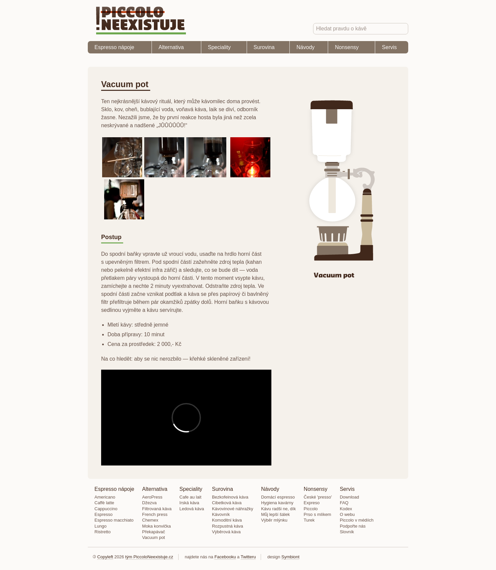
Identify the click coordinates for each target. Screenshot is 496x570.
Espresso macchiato (114, 520)
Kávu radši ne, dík (278, 508)
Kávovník (221, 514)
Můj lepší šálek (275, 514)
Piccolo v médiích (357, 520)
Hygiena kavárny (277, 502)
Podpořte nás (352, 526)
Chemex (150, 520)
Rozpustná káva (227, 526)
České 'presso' (318, 497)
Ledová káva (192, 508)
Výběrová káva (226, 531)
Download (349, 497)
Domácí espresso (278, 497)
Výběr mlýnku (274, 520)
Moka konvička (156, 526)
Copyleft (105, 556)
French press (155, 514)
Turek (309, 520)
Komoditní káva (227, 520)
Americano (104, 497)
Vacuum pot (153, 537)
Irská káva (189, 502)
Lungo (100, 526)
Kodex (346, 508)
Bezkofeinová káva (230, 497)
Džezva (149, 502)
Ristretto (102, 531)
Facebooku (225, 556)
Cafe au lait (191, 497)
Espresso (103, 514)
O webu (347, 514)
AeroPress (152, 497)
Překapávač (153, 531)
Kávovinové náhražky (232, 508)
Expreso (312, 502)
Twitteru (248, 556)
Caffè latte (104, 502)
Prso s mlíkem (317, 514)
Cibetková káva (227, 502)
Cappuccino (105, 508)
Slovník (347, 531)
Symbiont (290, 556)
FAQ (344, 502)
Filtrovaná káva (157, 508)
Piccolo (311, 508)
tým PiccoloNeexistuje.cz (149, 556)
